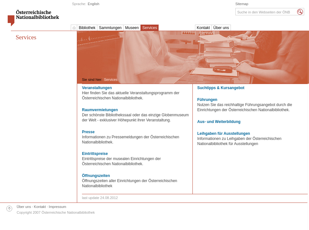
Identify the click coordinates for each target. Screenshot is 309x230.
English (93, 4)
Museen (132, 28)
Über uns (221, 28)
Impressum (57, 207)
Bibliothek (87, 28)
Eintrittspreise (95, 153)
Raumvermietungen (100, 110)
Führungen (207, 99)
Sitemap (241, 4)
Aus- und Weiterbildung (218, 121)
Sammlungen (110, 28)
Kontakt (203, 28)
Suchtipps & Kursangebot (220, 88)
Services (149, 28)
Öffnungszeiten (96, 175)
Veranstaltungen (97, 88)
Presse (88, 132)
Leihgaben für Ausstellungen (223, 133)
